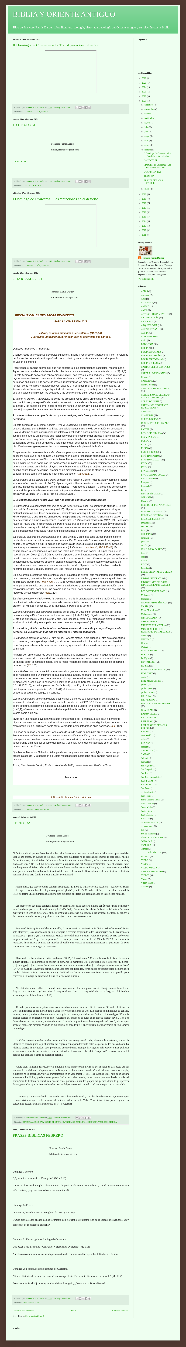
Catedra (144, 377)
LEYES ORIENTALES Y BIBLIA (156, 572)
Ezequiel (145, 486)
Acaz (143, 299)
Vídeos (144, 879)
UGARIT (145, 856)
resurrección (146, 735)
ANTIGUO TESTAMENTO (153, 314)
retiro (143, 739)
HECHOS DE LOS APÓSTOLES (156, 505)
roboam (144, 747)
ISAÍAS (144, 526)
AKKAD (145, 306)
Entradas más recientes (24, 1311)
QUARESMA (147, 710)
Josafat (144, 560)
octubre (148, 113)
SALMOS (145, 754)
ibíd (48, 592)
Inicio (73, 1311)
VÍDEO (144, 864)
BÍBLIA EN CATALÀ (151, 352)
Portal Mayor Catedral (151, 681)
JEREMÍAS (81, 1122)
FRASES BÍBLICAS (31, 1303)
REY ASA (145, 743)
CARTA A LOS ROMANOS (154, 373)
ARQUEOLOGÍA (149, 325)
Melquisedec (147, 614)
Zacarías (145, 886)
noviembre (149, 109)
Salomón (145, 758)
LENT (144, 564)
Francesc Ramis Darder (152, 258)
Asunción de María (149, 336)
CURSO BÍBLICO (149, 419)
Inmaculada (146, 523)
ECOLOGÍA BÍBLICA (32, 185)
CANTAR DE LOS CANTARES (156, 367)
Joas (143, 553)
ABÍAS (144, 291)
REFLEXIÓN (147, 721)
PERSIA (145, 666)
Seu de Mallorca (148, 834)
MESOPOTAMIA (149, 618)
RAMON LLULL (149, 714)
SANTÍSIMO (147, 815)
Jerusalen (145, 538)
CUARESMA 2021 (27, 279)
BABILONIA (147, 344)
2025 (144, 83)
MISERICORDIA (149, 621)
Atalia (144, 340)
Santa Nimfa (146, 811)
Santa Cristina (147, 803)
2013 (144, 226)
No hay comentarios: (63, 107)
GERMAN (146, 497)
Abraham (145, 295)
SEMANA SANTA (149, 822)
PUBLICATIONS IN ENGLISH (155, 703)
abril (146, 140)
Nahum (144, 635)
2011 (144, 235)
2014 (144, 221)
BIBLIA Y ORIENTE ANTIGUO (64, 14)
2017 (144, 208)
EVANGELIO (147, 471)
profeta (144, 685)
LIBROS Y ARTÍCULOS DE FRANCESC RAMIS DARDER (155, 583)
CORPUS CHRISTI (150, 401)
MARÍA (145, 606)
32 (99, 547)
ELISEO (145, 448)
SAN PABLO (147, 784)
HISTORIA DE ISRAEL (152, 511)
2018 (144, 203)
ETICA (144, 463)
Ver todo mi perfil (146, 279)
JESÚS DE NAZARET (151, 549)
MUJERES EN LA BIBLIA (153, 625)
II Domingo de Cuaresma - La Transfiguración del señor (56, 45)
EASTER (145, 429)
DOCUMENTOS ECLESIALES (155, 423)
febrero (147, 150)
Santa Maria (146, 807)
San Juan (145, 773)
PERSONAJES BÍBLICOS (153, 669)
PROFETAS (146, 696)
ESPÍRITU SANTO (150, 456)
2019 (144, 199)
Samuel (144, 762)
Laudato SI (20, 161)
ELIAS (144, 444)
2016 (144, 212)
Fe (142, 490)
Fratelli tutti (83, 473)
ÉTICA (144, 467)
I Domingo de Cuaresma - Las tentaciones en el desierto (55, 199)
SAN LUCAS (147, 781)
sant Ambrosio (147, 792)
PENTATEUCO (148, 662)
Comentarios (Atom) (34, 1316)
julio (146, 127)
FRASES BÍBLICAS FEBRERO (38, 1135)
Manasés (145, 599)
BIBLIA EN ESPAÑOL (151, 355)
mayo (147, 136)
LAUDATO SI (24, 125)
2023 (144, 92)
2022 (144, 96)
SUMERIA (146, 845)
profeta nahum (147, 692)
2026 (144, 78)
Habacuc (145, 501)
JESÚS (37, 112)
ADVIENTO (147, 302)
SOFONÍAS (146, 841)
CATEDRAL (147, 381)
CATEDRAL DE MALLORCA (155, 388)
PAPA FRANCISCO (43, 809)
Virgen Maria (147, 883)
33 (103, 547)
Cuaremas (145, 411)
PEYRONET (147, 673)
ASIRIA (145, 333)
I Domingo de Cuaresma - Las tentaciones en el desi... (157, 166)
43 (107, 547)
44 (110, 547)
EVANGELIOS (68, 1122)
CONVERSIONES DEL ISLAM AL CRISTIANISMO (155, 396)
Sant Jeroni (146, 796)
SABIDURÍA (91, 1122)
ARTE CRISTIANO (150, 329)
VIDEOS (45, 112)
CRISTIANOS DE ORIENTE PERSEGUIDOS (154, 406)
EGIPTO (145, 441)
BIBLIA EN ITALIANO (152, 359)
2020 (144, 194)
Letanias (145, 568)
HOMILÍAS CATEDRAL (152, 515)
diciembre (149, 105)
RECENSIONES (148, 717)
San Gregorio (147, 769)
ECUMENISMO (148, 437)
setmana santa (147, 826)
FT (29, 665)
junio (146, 131)
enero (147, 189)
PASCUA (145, 654)
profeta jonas (147, 688)
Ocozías (144, 643)
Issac (143, 530)
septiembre (149, 118)
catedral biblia (147, 385)
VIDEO (144, 860)
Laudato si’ (91, 547)
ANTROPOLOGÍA (150, 317)
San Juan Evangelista (150, 777)
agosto (147, 123)
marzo (147, 145)
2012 (144, 230)
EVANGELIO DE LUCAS (51, 1122)
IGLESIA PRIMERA (150, 519)
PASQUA (145, 658)
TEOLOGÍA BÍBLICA (107, 1122)
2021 (144, 101)
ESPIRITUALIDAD (31, 1122)
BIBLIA (145, 348)
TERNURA (22, 823)
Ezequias (145, 482)
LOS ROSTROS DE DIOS (153, 591)
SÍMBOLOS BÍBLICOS (152, 837)
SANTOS (145, 818)
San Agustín (146, 766)
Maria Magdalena (149, 610)
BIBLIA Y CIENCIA (150, 363)
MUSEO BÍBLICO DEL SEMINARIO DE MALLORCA (155, 630)
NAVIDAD (146, 639)
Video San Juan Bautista (152, 871)
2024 (144, 87)
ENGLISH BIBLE (149, 452)
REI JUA (145, 731)
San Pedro (145, 788)
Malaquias (145, 595)
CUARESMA (28, 112)
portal (143, 677)
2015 (144, 217)
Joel (143, 557)
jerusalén (145, 542)
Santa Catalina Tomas (151, 800)
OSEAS (144, 647)
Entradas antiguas (120, 1311)
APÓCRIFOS (147, 321)
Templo (144, 849)
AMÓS (144, 310)
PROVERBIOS (148, 700)
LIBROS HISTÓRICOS (152, 578)
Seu (143, 830)
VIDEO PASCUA (149, 868)
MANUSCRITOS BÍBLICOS (154, 603)
